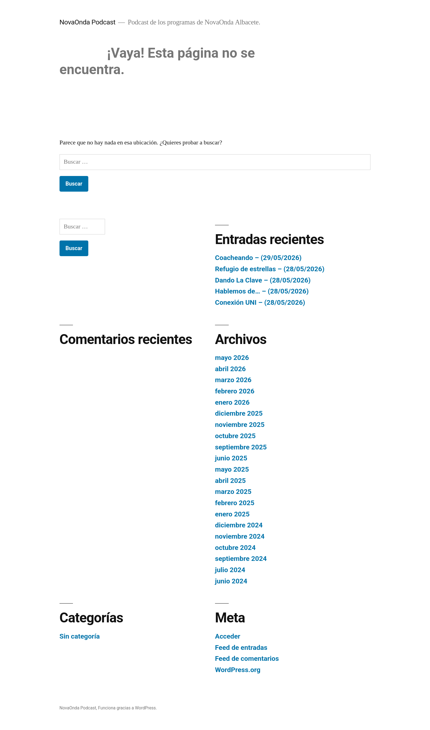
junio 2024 (231, 581)
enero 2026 (232, 402)
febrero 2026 (234, 391)
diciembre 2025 (239, 413)
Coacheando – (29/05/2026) (258, 258)
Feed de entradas (241, 647)
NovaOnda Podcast (87, 22)
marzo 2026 (233, 380)
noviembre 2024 (240, 536)
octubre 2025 (235, 436)
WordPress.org (238, 670)
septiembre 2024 (241, 559)
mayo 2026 (232, 358)
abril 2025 (230, 481)
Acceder (227, 636)
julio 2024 (230, 570)
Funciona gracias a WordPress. (127, 708)
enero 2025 (232, 514)
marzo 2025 (233, 492)
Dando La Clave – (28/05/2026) (263, 280)
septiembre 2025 (241, 447)
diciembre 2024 (239, 525)
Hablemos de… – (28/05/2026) (262, 291)
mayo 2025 (232, 469)
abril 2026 (230, 369)
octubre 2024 (235, 548)
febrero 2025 (234, 503)
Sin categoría (80, 636)
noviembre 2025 (240, 425)
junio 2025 (231, 458)
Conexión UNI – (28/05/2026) (260, 302)
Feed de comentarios (247, 658)
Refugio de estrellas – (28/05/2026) (269, 269)
